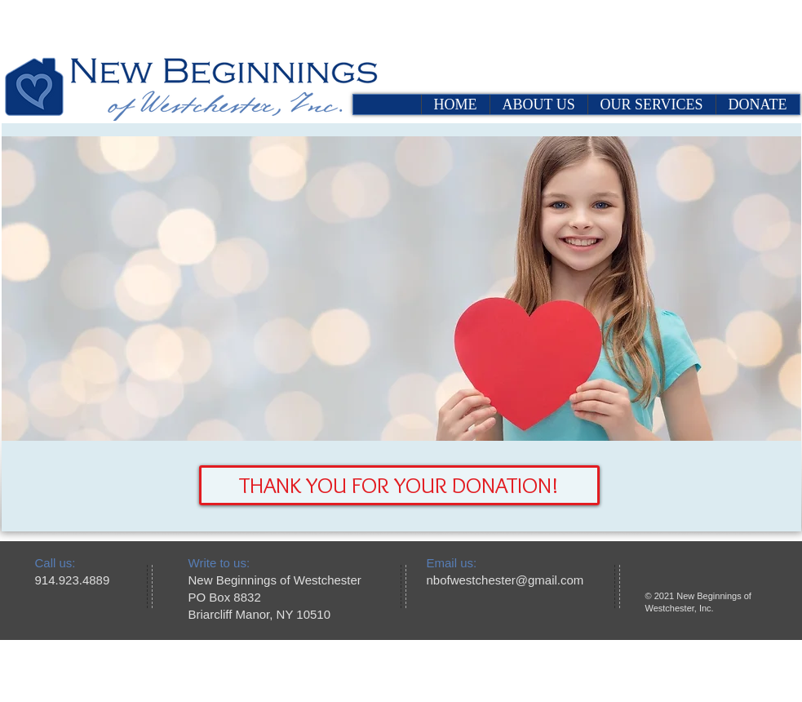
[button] (399, 485)
